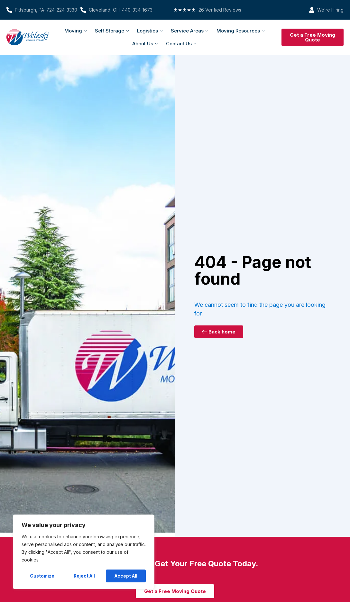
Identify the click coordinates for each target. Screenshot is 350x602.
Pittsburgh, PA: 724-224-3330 (46, 10)
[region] (83, 552)
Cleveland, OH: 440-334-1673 (120, 10)
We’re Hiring (330, 10)
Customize (42, 576)
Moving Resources (240, 31)
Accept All (126, 576)
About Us (145, 44)
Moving (75, 31)
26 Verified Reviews (219, 10)
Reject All (84, 576)
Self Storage (112, 31)
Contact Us (181, 44)
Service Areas (189, 31)
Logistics (149, 31)
